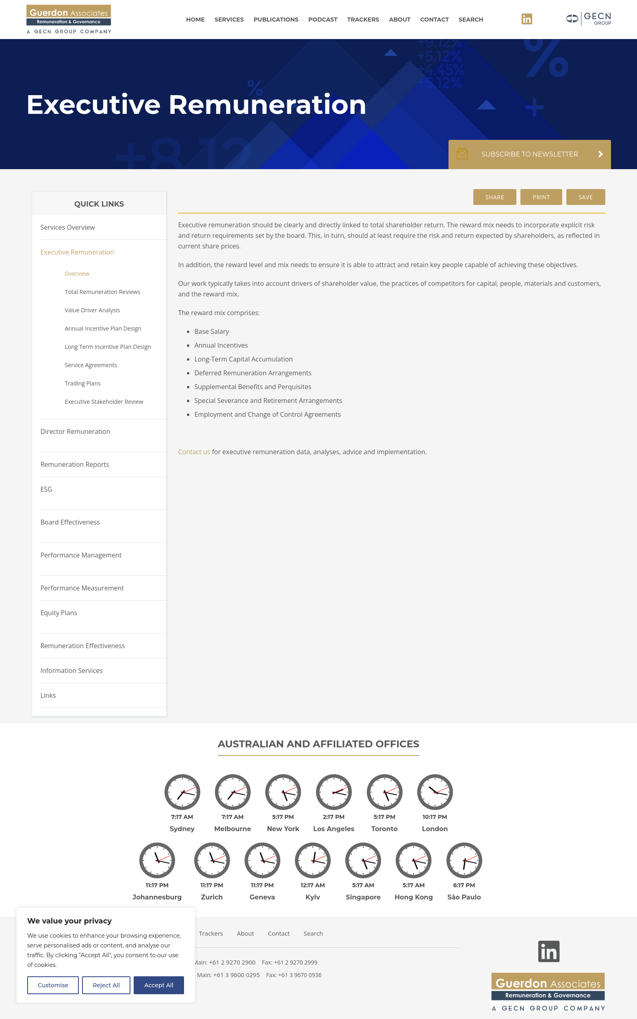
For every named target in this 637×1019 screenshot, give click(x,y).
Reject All (106, 985)
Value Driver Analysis (92, 310)
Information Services (71, 670)
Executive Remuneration (77, 252)
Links (48, 695)
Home (195, 19)
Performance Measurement (82, 588)
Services (229, 19)
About (400, 19)
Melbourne (232, 823)
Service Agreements (91, 365)
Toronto (384, 823)
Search (471, 19)
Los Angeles (333, 823)
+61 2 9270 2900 (232, 951)
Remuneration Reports (74, 464)
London (435, 823)
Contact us (194, 451)
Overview (77, 273)
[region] (105, 955)
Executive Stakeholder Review (104, 401)
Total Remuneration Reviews (102, 292)
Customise (53, 985)
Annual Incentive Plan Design (103, 328)
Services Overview (67, 227)
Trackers (363, 19)
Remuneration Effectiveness (82, 645)
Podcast (323, 19)
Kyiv (313, 886)
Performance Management (80, 555)
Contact (434, 19)
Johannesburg (157, 886)
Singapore (363, 886)
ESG (46, 489)
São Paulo (464, 886)
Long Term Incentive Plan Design (108, 347)
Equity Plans (58, 612)
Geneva (262, 886)
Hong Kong (413, 886)
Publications (276, 19)
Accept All (158, 985)
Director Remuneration (75, 431)
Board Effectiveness (70, 522)
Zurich (212, 886)
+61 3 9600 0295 (236, 963)
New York (283, 823)
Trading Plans (82, 383)
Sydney (182, 823)
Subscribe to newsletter (530, 158)
